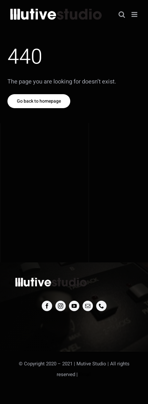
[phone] (101, 306)
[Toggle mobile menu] (134, 14)
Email (85, 374)
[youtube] (74, 306)
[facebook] (47, 306)
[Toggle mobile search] (122, 14)
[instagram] (60, 306)
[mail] (88, 306)
